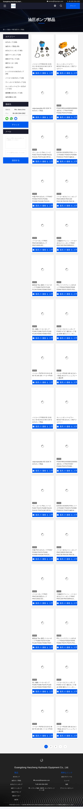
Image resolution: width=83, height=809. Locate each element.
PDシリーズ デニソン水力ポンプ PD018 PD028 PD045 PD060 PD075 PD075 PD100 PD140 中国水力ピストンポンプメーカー (67, 290)
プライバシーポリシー (66, 790)
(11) (9, 67)
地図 (66, 786)
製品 (8, 29)
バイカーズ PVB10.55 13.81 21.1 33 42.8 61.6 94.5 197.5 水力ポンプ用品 (42, 66)
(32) (14, 78)
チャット (72, 6)
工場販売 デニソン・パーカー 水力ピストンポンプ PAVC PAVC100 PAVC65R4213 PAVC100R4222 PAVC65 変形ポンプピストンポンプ (67, 246)
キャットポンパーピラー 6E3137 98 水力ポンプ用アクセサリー (67, 66)
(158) (11, 42)
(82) (13, 50)
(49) (14, 73)
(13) (12, 59)
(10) (10, 97)
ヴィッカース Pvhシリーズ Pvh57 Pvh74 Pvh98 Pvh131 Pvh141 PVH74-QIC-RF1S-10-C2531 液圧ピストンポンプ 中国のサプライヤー (42, 157)
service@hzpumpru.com (55, 1)
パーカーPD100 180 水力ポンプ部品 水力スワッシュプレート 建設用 (67, 376)
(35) (12, 46)
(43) (11, 63)
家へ (4, 29)
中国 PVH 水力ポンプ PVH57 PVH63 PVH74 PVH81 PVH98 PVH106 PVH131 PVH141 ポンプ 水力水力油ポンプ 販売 (42, 201)
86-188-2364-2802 (73, 1)
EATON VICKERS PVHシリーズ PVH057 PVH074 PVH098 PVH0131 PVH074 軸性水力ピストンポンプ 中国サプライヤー (67, 157)
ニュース (66, 783)
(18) (13, 55)
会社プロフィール (66, 779)
